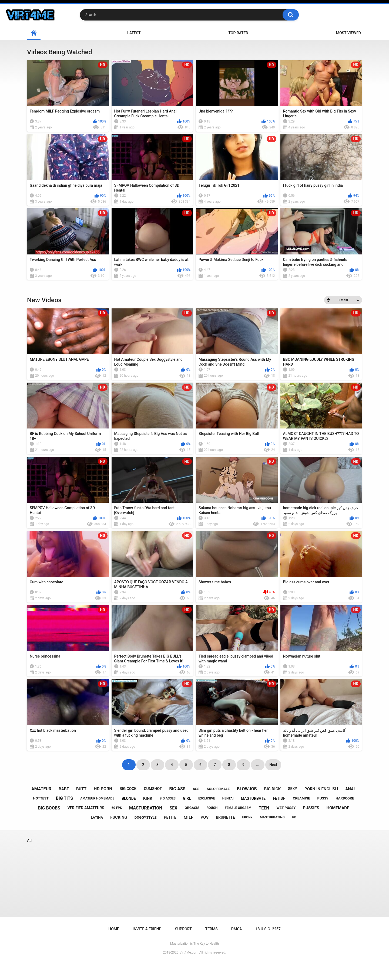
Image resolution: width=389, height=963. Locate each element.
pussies (311, 807)
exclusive (206, 798)
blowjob (247, 788)
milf (188, 817)
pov (205, 817)
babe (64, 789)
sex (173, 808)
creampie (301, 798)
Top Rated (238, 33)
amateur (41, 788)
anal (350, 789)
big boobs (49, 808)
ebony (247, 817)
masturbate (253, 798)
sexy (292, 789)
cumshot (153, 789)
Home (113, 929)
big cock (128, 789)
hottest (41, 798)
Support (183, 929)
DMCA (236, 929)
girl (187, 798)
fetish (279, 798)
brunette (225, 817)
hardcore (345, 798)
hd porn (103, 788)
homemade (337, 807)
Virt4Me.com (188, 952)
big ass (177, 788)
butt (81, 789)
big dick (272, 789)
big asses (168, 798)
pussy (322, 798)
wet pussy (286, 808)
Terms (211, 929)
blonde (129, 798)
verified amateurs (86, 808)
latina (97, 817)
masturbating (272, 817)
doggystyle (146, 817)
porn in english (321, 789)
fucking (118, 817)
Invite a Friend (147, 929)
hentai (228, 798)
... (257, 765)
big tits (64, 798)
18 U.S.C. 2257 (268, 929)
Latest (134, 33)
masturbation (145, 808)
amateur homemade (97, 798)
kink (147, 798)
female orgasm (238, 808)
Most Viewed (348, 33)
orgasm (192, 808)
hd (294, 817)
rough (212, 808)
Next (273, 765)
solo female (218, 789)
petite (170, 817)
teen (264, 808)
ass (196, 789)
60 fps (117, 808)
